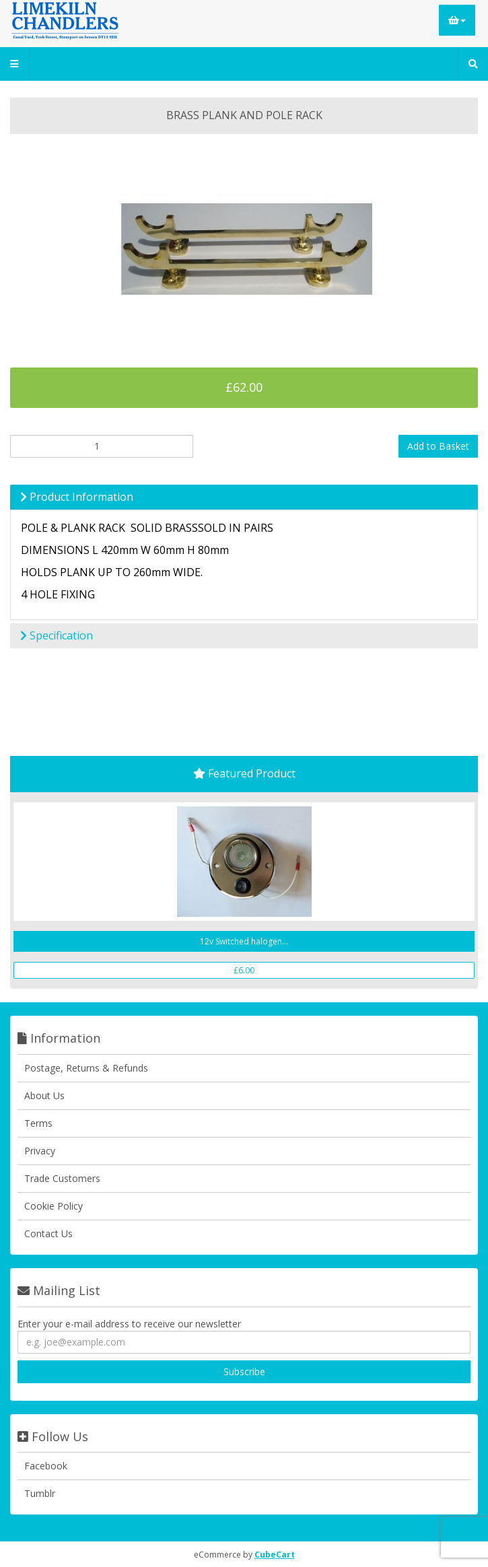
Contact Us (48, 1233)
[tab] (244, 497)
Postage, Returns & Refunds (86, 1067)
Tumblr (39, 1493)
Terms (38, 1123)
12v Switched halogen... (244, 941)
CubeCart (274, 1554)
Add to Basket (438, 446)
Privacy (39, 1150)
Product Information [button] (76, 496)
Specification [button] (56, 635)
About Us (44, 1095)
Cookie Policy (53, 1205)
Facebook (45, 1465)
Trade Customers (62, 1178)
